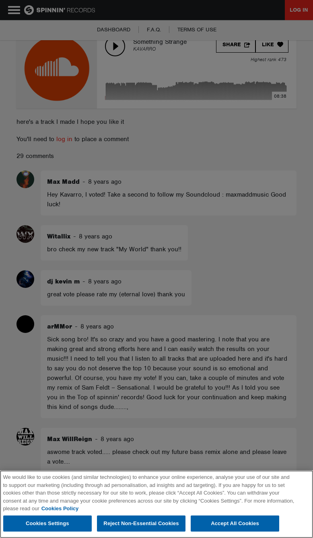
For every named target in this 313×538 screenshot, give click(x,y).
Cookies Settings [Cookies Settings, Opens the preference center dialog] (47, 523)
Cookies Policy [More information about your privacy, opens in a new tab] (59, 508)
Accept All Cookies (235, 523)
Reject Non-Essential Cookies (141, 523)
